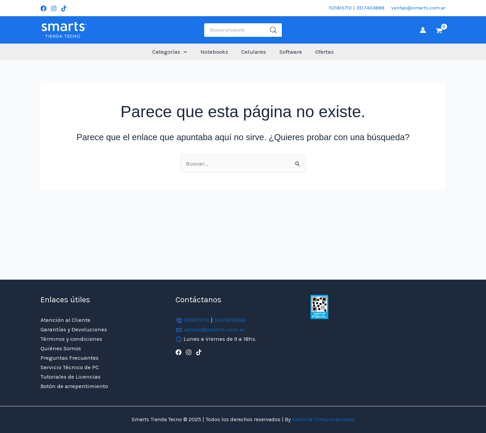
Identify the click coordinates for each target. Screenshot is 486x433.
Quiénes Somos (60, 348)
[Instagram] (54, 8)
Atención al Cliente (65, 319)
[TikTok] (64, 8)
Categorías (173, 52)
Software (288, 51)
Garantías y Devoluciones (73, 329)
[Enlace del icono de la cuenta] (423, 30)
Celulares (253, 51)
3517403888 (370, 8)
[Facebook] (43, 8)
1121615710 (340, 8)
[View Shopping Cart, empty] (439, 30)
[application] (187, 52)
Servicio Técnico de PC (69, 367)
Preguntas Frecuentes (69, 357)
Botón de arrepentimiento (74, 386)
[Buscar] (273, 30)
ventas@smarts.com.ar (418, 8)
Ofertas (321, 51)
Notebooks (216, 51)
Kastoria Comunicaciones (322, 419)
